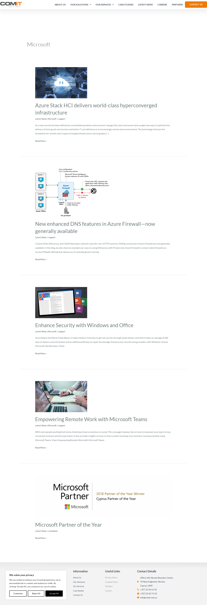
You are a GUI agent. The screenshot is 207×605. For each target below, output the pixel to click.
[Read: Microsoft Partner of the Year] (103, 480)
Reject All (36, 593)
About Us (59, 5)
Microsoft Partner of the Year (70, 508)
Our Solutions (79, 5)
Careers (161, 5)
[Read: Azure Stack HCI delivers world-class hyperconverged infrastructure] (61, 66)
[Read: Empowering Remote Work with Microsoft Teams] (61, 380)
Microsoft (52, 103)
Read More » (41, 124)
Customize (18, 593)
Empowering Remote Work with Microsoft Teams (94, 403)
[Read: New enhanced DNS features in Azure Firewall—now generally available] (72, 176)
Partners (176, 5)
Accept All (54, 593)
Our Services (104, 5)
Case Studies (124, 5)
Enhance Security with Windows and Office (87, 309)
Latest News (144, 5)
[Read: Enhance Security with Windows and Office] (61, 286)
